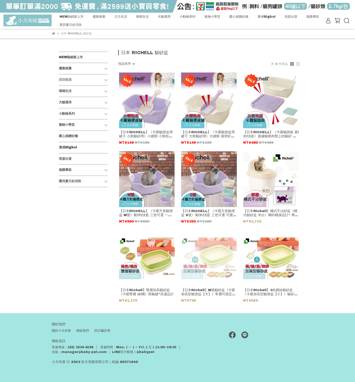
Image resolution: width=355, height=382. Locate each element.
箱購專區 (312, 16)
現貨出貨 (291, 16)
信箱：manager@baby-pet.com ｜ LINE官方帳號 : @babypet (103, 352)
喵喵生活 (142, 16)
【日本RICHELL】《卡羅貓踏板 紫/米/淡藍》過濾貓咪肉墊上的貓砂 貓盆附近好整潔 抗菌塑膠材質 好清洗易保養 (271, 134)
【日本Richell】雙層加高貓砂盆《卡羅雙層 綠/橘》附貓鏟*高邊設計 (146, 292)
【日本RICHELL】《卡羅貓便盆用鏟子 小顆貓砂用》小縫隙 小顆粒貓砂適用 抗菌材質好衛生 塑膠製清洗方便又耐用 (146, 134)
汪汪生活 (120, 16)
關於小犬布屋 (61, 330)
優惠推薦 (99, 16)
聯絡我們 (82, 330)
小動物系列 (187, 16)
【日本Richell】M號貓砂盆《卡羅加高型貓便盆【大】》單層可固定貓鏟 (208, 292)
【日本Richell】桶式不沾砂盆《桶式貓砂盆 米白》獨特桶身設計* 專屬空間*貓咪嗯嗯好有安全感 (270, 213)
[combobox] (126, 64)
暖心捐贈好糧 (238, 16)
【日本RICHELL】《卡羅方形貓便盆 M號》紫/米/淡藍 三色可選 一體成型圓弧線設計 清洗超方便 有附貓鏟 (146, 213)
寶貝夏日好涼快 (71, 25)
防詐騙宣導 (102, 330)
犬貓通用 (164, 16)
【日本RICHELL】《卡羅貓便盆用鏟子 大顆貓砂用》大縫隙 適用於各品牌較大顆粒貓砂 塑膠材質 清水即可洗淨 (208, 134)
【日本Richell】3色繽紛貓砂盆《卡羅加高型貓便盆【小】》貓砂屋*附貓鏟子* (270, 292)
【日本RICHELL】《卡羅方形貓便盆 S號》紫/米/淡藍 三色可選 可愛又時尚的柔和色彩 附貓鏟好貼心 (208, 213)
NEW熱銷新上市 (72, 16)
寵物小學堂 (212, 16)
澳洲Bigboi (266, 16)
